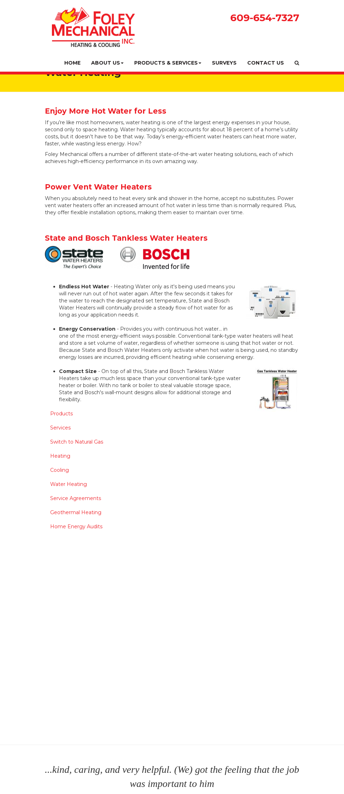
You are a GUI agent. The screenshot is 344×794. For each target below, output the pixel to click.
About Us (107, 63)
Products (61, 413)
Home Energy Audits (76, 526)
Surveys (224, 63)
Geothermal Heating (75, 512)
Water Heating (68, 484)
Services (60, 428)
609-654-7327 (264, 18)
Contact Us (265, 63)
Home (72, 63)
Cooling (59, 470)
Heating (60, 456)
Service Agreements (75, 498)
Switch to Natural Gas (76, 442)
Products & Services (167, 63)
